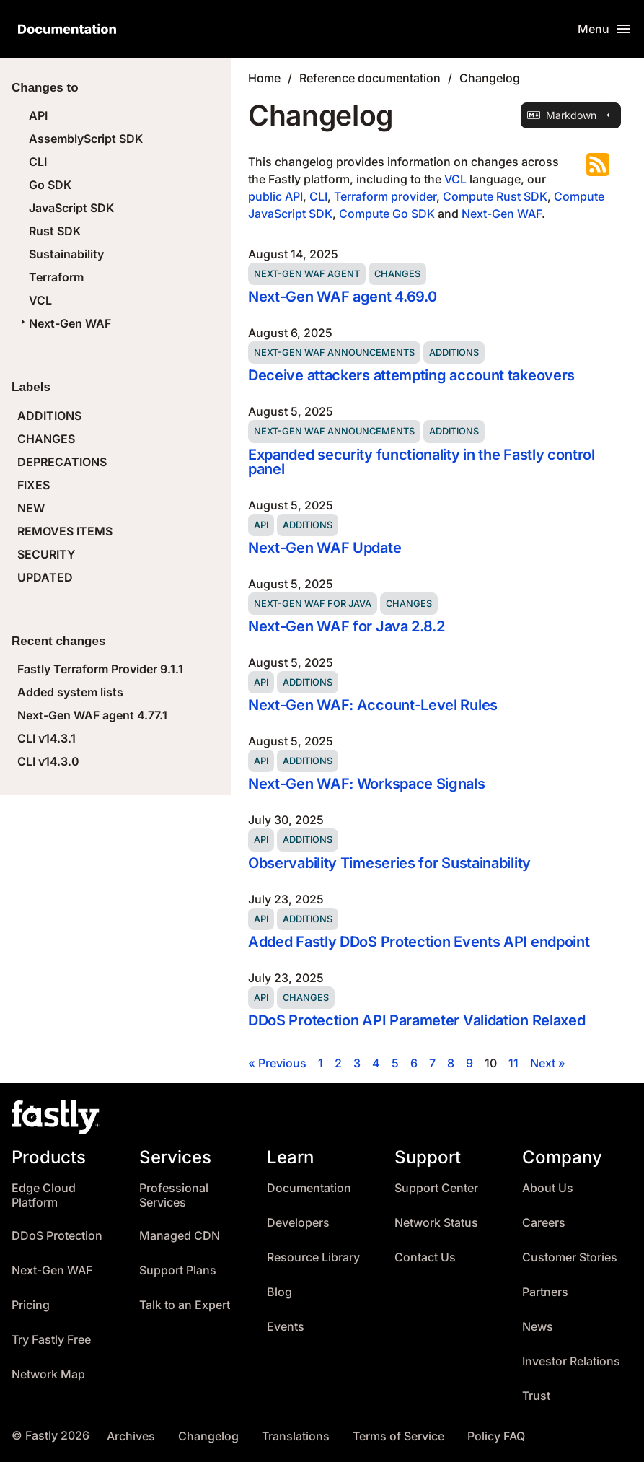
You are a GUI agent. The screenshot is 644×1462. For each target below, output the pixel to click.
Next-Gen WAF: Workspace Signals (366, 783)
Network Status (436, 1223)
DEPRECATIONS (62, 462)
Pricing (31, 1305)
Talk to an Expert (184, 1305)
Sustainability (66, 254)
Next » (547, 1063)
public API (275, 196)
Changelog (489, 78)
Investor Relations (571, 1361)
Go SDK (50, 185)
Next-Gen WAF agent (307, 273)
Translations (296, 1436)
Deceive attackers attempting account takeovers (411, 375)
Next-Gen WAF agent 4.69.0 (342, 296)
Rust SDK (55, 231)
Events (285, 1327)
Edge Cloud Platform (44, 1195)
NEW (31, 508)
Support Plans (177, 1270)
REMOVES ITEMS (65, 531)
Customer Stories (569, 1257)
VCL (40, 300)
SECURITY (46, 554)
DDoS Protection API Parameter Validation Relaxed (416, 1020)
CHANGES (46, 439)
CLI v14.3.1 (46, 738)
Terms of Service (398, 1436)
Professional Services (173, 1195)
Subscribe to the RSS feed (597, 164)
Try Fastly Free (51, 1340)
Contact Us (425, 1257)
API (38, 115)
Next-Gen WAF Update (324, 547)
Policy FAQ (496, 1436)
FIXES (33, 485)
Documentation (309, 1188)
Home (264, 78)
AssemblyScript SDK (86, 138)
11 (513, 1063)
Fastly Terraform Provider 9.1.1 (100, 669)
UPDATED (45, 577)
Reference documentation (370, 78)
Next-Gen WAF (64, 323)
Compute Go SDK (387, 213)
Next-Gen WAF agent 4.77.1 (92, 715)
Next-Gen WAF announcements (334, 352)
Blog (279, 1292)
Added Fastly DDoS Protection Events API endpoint (418, 941)
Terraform (56, 277)
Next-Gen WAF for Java (312, 603)
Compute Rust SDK (495, 196)
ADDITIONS (49, 415)
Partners (545, 1292)
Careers (543, 1223)
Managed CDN (179, 1236)
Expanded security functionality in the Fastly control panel (421, 462)
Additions (454, 352)
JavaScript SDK (71, 208)
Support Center (436, 1188)
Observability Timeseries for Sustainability (389, 863)
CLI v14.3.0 (48, 761)
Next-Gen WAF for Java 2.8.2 (346, 626)
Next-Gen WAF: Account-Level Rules (373, 705)
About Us (547, 1188)
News (537, 1327)
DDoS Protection (57, 1236)
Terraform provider (385, 196)
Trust (536, 1396)
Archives (131, 1436)
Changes (397, 273)
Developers (298, 1223)
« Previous (277, 1063)
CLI (38, 161)
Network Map (48, 1374)
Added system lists (70, 692)
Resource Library (313, 1257)
